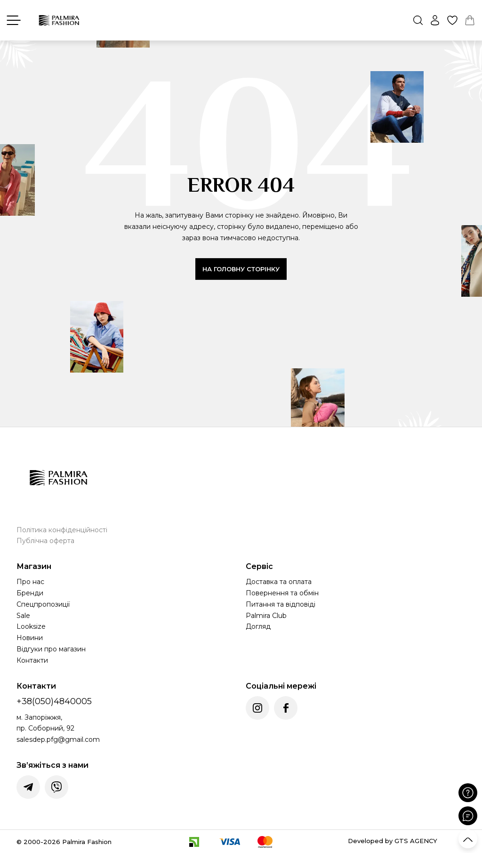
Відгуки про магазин (51, 649)
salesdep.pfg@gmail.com (58, 739)
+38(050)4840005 (54, 701)
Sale (23, 615)
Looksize (31, 626)
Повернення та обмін (282, 593)
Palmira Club (266, 615)
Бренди (29, 593)
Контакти (32, 660)
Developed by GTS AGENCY (392, 841)
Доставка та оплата (279, 581)
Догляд (258, 626)
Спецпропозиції (43, 604)
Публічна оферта (45, 540)
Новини (29, 638)
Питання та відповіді (280, 604)
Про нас (30, 581)
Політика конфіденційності (61, 530)
